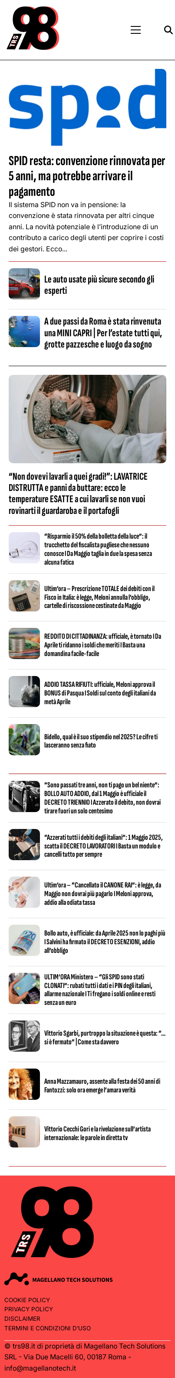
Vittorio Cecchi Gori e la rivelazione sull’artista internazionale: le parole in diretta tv (97, 1133)
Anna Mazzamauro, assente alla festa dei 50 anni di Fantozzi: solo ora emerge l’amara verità (102, 1086)
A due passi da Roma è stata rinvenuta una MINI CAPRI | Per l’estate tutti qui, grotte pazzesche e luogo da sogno (103, 333)
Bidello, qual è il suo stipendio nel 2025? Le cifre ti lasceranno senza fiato (101, 741)
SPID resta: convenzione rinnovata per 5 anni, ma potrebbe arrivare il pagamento (87, 176)
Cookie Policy (27, 1300)
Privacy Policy (28, 1309)
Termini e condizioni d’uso (47, 1328)
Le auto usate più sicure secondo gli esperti (99, 285)
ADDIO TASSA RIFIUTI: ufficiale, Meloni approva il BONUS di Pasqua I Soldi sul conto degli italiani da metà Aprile (100, 693)
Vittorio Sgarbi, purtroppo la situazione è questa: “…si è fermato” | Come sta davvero (104, 1037)
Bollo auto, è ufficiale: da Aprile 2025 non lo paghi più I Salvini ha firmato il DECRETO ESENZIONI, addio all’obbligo (104, 942)
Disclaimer (22, 1318)
